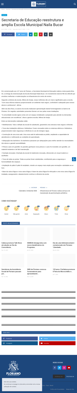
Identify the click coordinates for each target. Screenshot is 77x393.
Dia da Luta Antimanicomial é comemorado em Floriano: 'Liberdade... (63, 245)
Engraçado (36, 214)
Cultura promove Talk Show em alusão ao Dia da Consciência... (12, 245)
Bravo (46, 214)
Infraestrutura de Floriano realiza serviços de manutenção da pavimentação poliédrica (55, 192)
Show (66, 214)
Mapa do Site (70, 389)
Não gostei (16, 214)
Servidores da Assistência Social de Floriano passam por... (11, 271)
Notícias (8, 9)
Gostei (6, 214)
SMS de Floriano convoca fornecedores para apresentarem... (36, 271)
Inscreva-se (70, 376)
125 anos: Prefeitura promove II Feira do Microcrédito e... (64, 270)
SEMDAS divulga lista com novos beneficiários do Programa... (37, 245)
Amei (26, 214)
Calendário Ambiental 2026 (28, 191)
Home (3, 9)
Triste (56, 214)
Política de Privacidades (57, 389)
